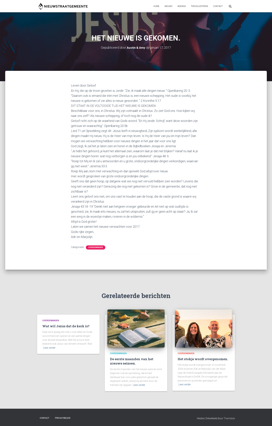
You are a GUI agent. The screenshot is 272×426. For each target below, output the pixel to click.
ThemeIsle (229, 418)
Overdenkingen (95, 247)
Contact (218, 6)
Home (156, 6)
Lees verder (49, 347)
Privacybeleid (62, 418)
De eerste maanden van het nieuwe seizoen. (131, 361)
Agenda (181, 6)
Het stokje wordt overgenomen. (203, 359)
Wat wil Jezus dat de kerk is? (66, 326)
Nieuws (168, 6)
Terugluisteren (199, 6)
